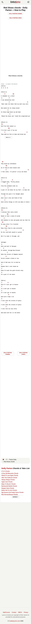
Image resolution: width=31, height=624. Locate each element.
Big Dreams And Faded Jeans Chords (12, 492)
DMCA (20, 612)
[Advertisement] (15, 57)
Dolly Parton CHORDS (8, 353)
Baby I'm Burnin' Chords (8, 484)
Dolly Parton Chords (15, 13)
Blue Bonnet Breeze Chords (9, 494)
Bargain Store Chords (7, 488)
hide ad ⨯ (8, 137)
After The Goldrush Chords (9, 477)
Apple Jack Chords (6, 482)
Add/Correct (6, 612)
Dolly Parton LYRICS (23, 353)
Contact (14, 612)
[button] (2, 2)
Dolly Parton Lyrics (15, 18)
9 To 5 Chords (5, 471)
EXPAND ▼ (15, 497)
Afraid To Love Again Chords (9, 475)
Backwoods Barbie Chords (9, 486)
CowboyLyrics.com (14, 621)
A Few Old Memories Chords (9, 473)
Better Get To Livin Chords (9, 490)
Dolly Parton (6, 468)
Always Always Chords (8, 479)
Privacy (26, 612)
